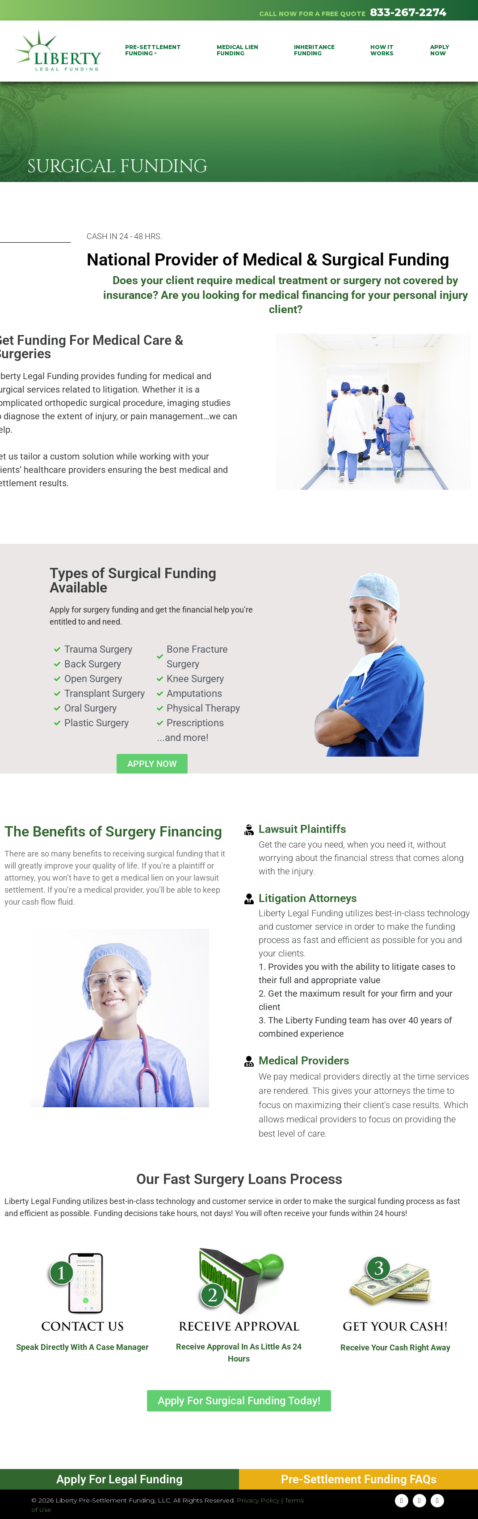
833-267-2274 (408, 12)
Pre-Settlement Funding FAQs (358, 1479)
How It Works (382, 50)
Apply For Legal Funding (119, 1479)
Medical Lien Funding (237, 50)
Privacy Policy (258, 1500)
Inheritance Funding (314, 50)
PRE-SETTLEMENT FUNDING (153, 50)
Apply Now (439, 50)
